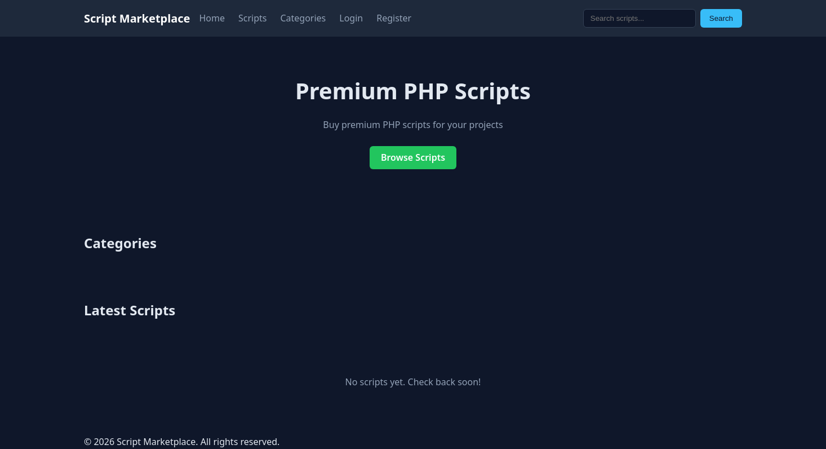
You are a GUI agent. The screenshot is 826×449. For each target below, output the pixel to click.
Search (721, 18)
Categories (303, 18)
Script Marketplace (137, 18)
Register (393, 18)
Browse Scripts (413, 157)
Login (351, 18)
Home (212, 18)
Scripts (252, 18)
